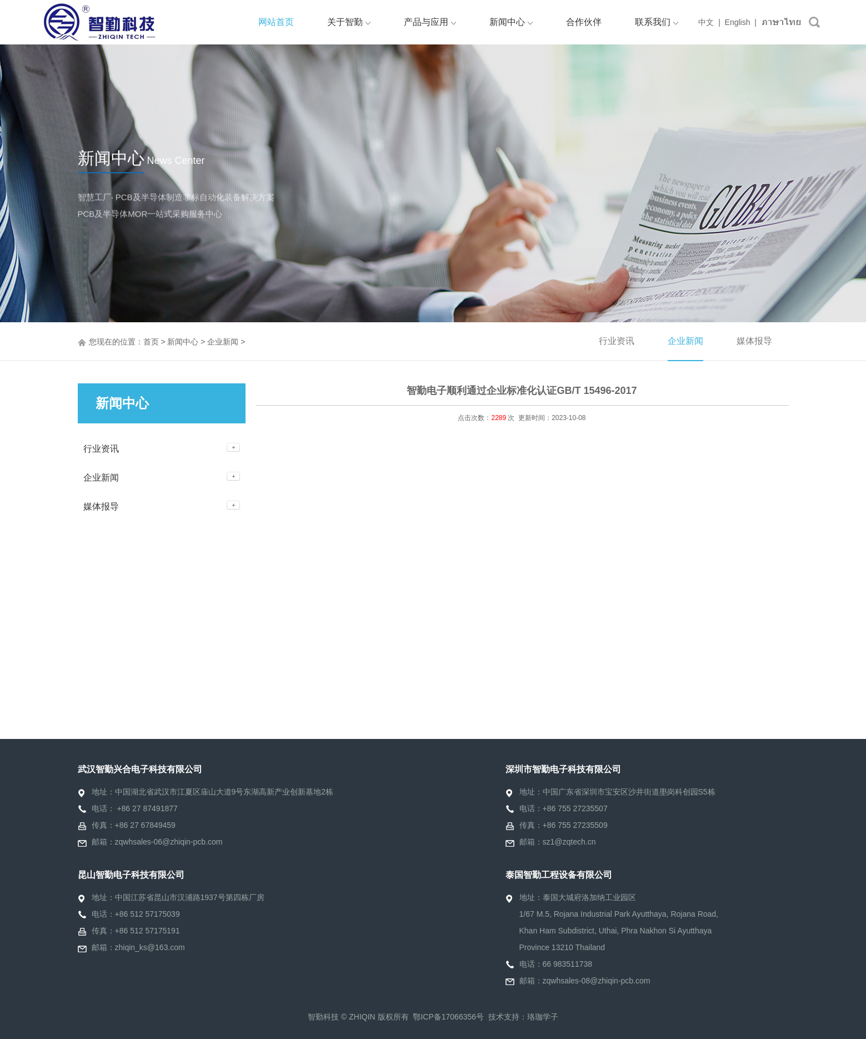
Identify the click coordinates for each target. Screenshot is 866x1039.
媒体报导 (754, 341)
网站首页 (276, 22)
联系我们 (656, 22)
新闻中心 (511, 22)
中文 (706, 22)
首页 (151, 341)
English (737, 22)
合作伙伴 (584, 22)
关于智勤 (349, 22)
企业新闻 (222, 341)
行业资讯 (616, 341)
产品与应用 (430, 22)
